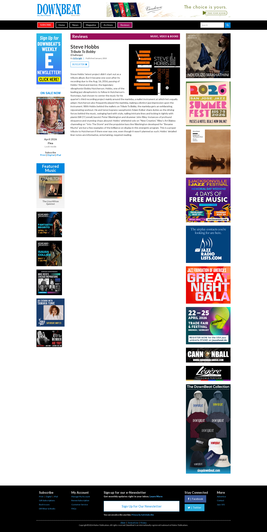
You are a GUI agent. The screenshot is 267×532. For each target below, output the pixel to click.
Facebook (195, 498)
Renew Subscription (80, 500)
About (123, 523)
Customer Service (79, 504)
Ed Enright (77, 58)
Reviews (124, 24)
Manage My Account (80, 496)
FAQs (73, 508)
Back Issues (44, 504)
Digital (51, 155)
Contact (220, 500)
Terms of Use (133, 523)
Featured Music (50, 168)
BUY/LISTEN (80, 64)
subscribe (45, 25)
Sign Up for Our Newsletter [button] (142, 506)
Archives (108, 24)
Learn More (156, 496)
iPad (58, 155)
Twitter (194, 507)
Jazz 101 (221, 504)
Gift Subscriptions (47, 500)
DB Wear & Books (47, 508)
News (75, 24)
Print (43, 155)
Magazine (91, 24)
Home (62, 24)
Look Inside (50, 147)
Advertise (221, 496)
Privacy (143, 523)
